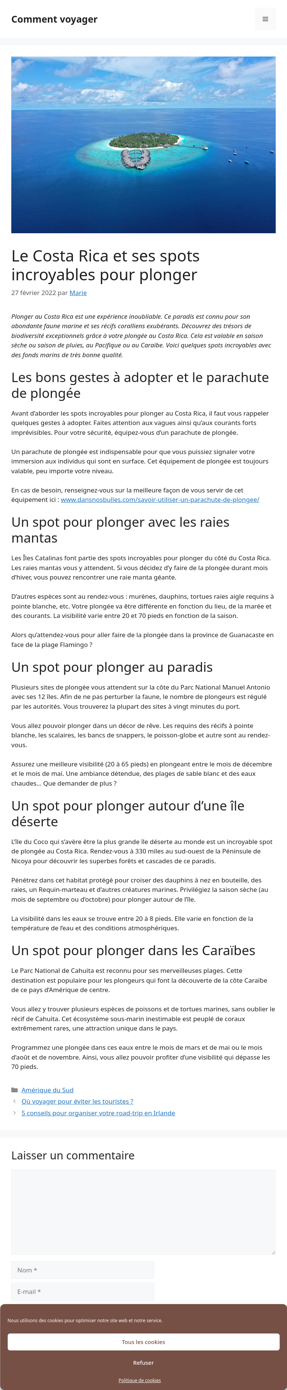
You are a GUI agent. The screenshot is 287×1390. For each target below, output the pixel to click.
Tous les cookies (143, 1342)
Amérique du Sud (47, 1090)
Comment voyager (54, 18)
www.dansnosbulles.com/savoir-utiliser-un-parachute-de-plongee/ (160, 499)
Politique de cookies (139, 1380)
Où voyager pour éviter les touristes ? (77, 1101)
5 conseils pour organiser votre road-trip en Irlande (98, 1113)
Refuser (143, 1362)
